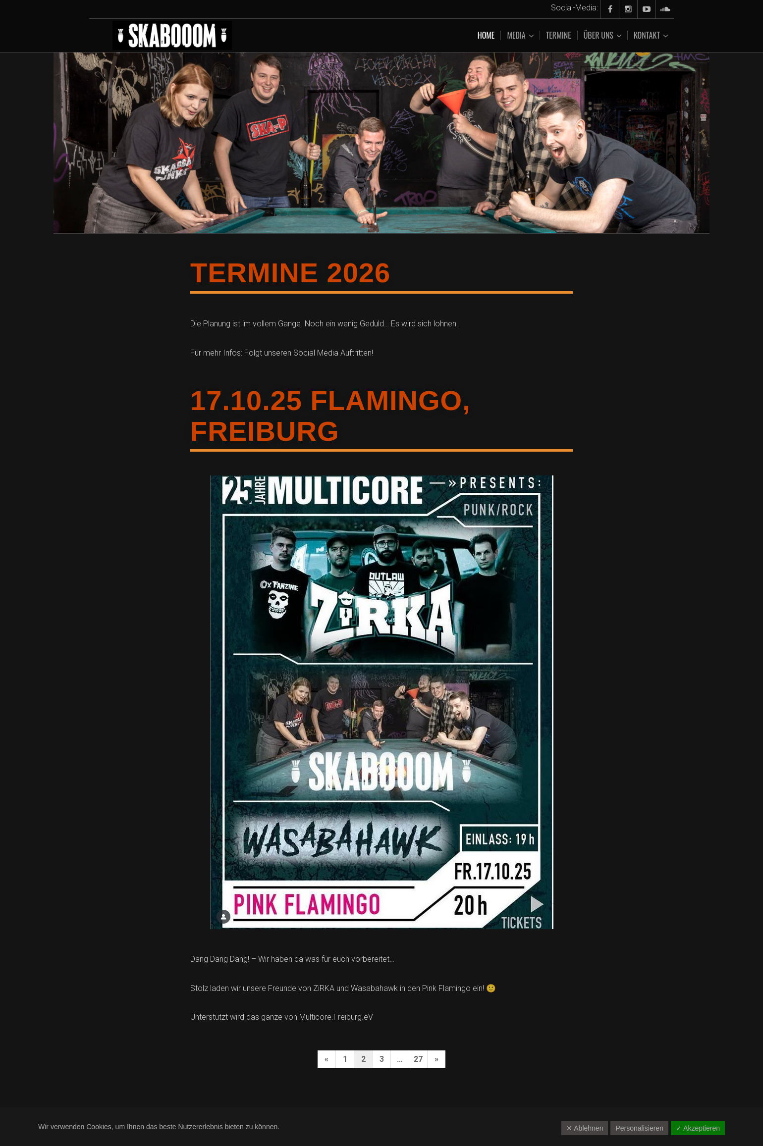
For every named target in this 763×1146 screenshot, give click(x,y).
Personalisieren (639, 1128)
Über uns (598, 35)
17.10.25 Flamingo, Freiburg (330, 416)
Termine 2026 (290, 272)
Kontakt (647, 35)
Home (486, 35)
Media (516, 35)
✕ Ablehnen (584, 1128)
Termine (558, 35)
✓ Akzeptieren (698, 1128)
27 (418, 1059)
